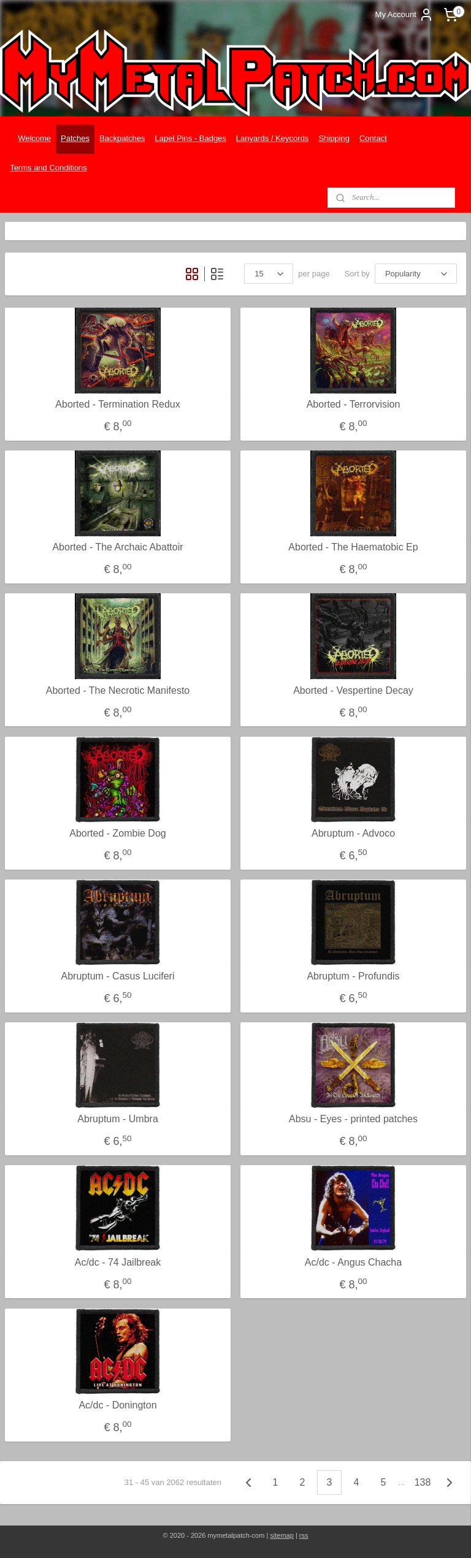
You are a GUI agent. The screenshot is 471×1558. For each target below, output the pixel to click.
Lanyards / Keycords (272, 138)
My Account (404, 14)
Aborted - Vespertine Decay (353, 690)
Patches (75, 138)
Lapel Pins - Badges (190, 138)
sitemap (282, 1535)
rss (303, 1535)
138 (423, 1482)
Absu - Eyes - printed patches (353, 1119)
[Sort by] (415, 273)
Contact (373, 138)
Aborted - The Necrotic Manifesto (118, 690)
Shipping (334, 138)
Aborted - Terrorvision (353, 404)
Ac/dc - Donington (117, 1405)
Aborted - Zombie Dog (117, 833)
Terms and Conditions (48, 167)
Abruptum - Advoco (353, 833)
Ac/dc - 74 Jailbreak (118, 1261)
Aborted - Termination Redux (117, 404)
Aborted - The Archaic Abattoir (117, 547)
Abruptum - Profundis (353, 976)
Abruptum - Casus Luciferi (118, 976)
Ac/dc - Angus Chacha (353, 1261)
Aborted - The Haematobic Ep (353, 547)
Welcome (34, 138)
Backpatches (122, 138)
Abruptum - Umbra (117, 1119)
